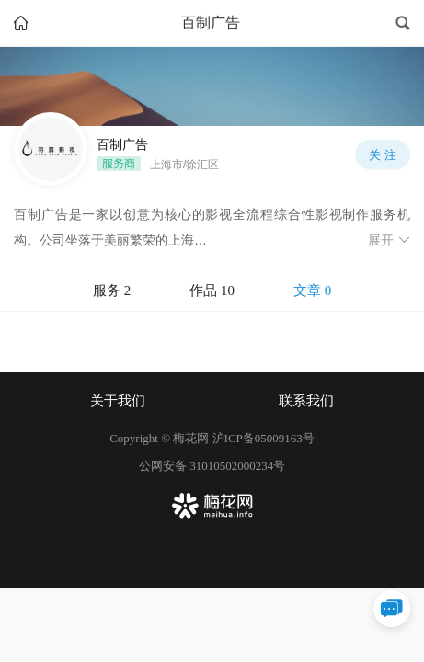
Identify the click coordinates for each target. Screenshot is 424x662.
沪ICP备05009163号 (263, 438)
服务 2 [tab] (112, 290)
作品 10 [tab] (212, 290)
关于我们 (117, 401)
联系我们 (306, 401)
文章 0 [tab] (312, 290)
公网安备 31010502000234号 (212, 466)
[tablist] (212, 291)
